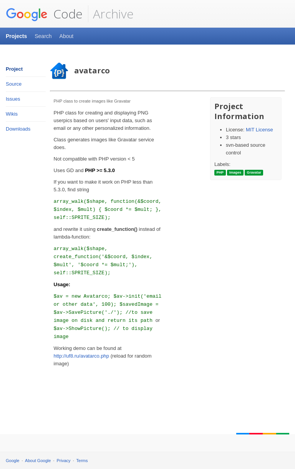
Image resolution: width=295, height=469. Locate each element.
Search (43, 36)
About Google (38, 460)
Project (14, 69)
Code (44, 13)
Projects (16, 36)
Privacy (64, 460)
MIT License (259, 130)
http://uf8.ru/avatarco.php (81, 356)
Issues (13, 99)
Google (12, 460)
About (67, 36)
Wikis (12, 114)
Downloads (18, 129)
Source (14, 84)
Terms (82, 460)
